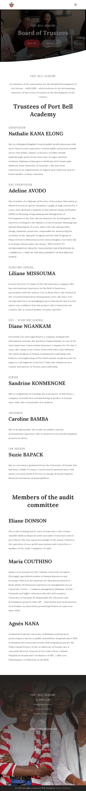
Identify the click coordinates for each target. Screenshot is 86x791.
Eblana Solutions (63, 788)
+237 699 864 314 (43, 749)
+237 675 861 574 (43, 744)
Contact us (51, 43)
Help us (32, 43)
